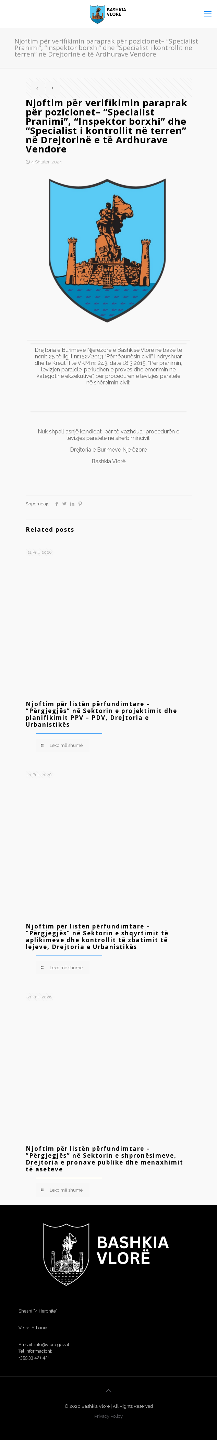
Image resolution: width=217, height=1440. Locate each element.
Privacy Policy (108, 1416)
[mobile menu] (208, 14)
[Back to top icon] (108, 1390)
